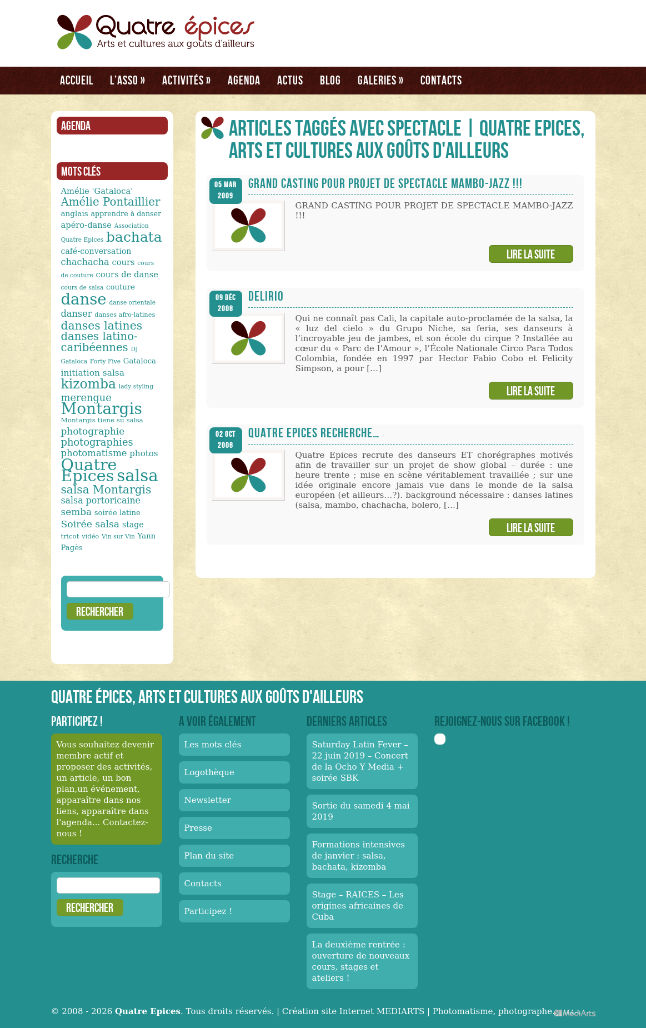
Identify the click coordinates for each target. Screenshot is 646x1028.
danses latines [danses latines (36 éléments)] (102, 325)
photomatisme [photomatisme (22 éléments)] (94, 453)
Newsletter (207, 800)
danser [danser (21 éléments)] (76, 313)
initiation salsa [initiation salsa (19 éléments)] (92, 373)
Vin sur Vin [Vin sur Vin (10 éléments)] (118, 536)
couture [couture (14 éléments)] (120, 287)
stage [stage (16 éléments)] (133, 524)
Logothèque (209, 772)
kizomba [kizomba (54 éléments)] (89, 384)
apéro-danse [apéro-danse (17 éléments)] (86, 224)
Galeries (381, 80)
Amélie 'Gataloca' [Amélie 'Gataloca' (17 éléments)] (97, 191)
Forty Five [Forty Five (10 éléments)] (105, 361)
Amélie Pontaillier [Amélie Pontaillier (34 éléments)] (111, 202)
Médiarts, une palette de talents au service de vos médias (574, 1013)
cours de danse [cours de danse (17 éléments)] (127, 274)
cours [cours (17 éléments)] (123, 262)
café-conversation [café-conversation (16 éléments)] (96, 251)
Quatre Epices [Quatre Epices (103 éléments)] (89, 470)
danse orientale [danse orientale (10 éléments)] (132, 302)
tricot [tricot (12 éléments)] (70, 536)
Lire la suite (531, 254)
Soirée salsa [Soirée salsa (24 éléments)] (90, 524)
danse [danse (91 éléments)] (84, 299)
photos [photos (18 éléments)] (143, 453)
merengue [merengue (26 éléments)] (86, 397)
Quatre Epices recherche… (313, 433)
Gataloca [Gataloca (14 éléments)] (139, 361)
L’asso (128, 80)
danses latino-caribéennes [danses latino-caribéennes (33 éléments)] (99, 342)
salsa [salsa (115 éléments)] (137, 475)
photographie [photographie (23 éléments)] (93, 431)
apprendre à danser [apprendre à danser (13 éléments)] (126, 213)
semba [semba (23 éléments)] (76, 511)
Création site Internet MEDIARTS (353, 1011)
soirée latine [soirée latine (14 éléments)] (117, 512)
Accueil (76, 80)
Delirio (266, 296)
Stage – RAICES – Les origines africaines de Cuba (358, 906)
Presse (198, 828)
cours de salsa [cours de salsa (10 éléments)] (82, 287)
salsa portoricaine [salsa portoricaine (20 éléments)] (101, 500)
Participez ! (208, 911)
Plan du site (209, 856)
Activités (186, 80)
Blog (330, 80)
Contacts (441, 80)
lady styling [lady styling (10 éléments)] (136, 386)
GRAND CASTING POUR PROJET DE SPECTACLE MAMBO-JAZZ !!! (385, 183)
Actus (290, 80)
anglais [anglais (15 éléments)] (74, 213)
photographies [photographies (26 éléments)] (97, 442)
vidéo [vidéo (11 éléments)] (90, 536)
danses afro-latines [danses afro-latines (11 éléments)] (124, 314)
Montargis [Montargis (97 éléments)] (101, 409)
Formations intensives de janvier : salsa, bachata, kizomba (358, 856)
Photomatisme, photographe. (494, 1011)
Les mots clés (213, 745)
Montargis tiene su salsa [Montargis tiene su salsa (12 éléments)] (102, 420)
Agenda (244, 80)
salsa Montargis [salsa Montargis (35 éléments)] (106, 489)
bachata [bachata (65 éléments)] (134, 237)
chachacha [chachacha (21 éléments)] (85, 262)
